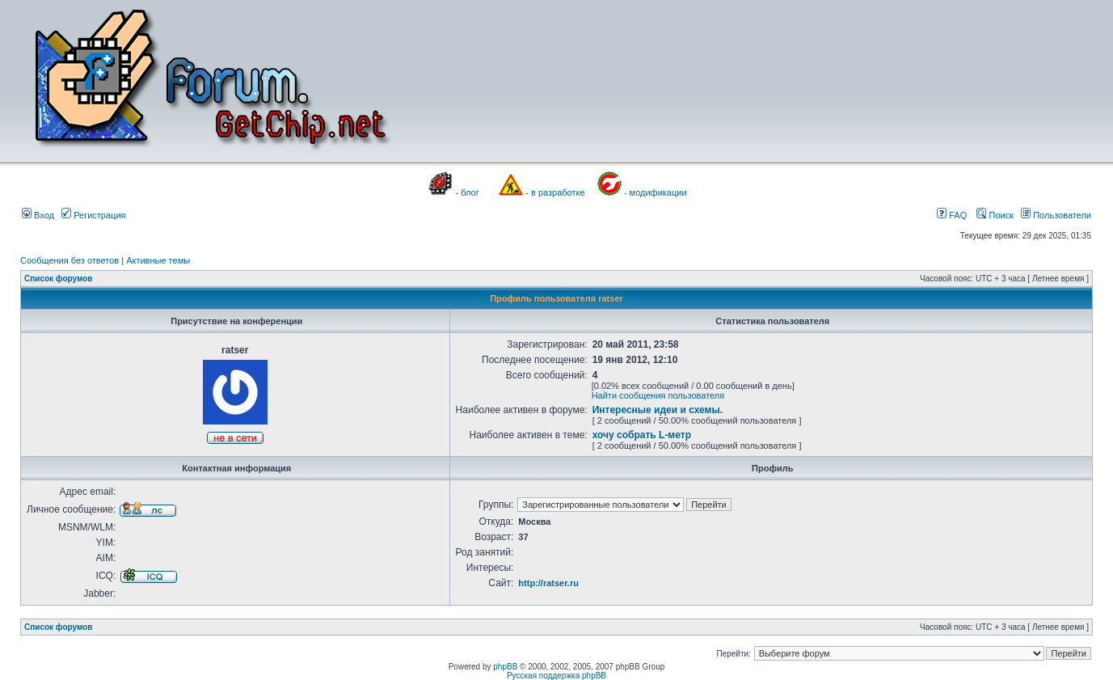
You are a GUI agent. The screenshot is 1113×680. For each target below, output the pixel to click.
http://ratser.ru (548, 583)
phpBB (505, 666)
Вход (38, 215)
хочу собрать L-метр (641, 435)
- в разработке (554, 192)
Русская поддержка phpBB (556, 675)
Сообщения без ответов (69, 260)
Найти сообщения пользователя (658, 395)
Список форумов (58, 278)
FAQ (952, 215)
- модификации (655, 192)
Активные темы (158, 260)
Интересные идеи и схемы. (657, 410)
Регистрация (93, 215)
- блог (467, 192)
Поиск (995, 215)
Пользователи (1056, 215)
